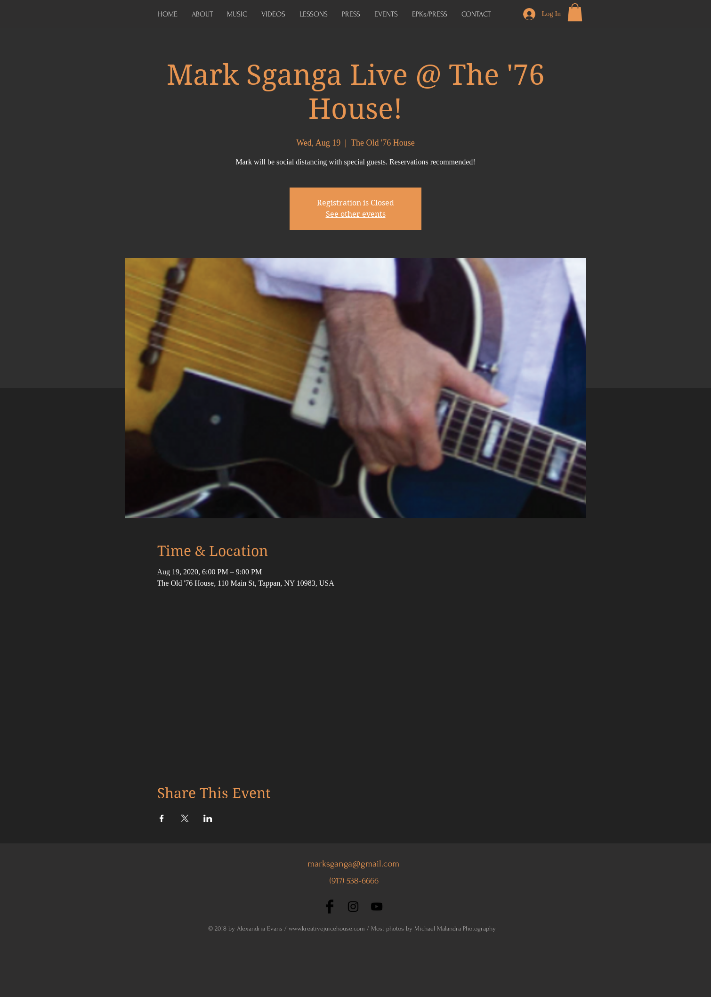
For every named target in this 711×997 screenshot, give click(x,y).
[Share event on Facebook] (161, 818)
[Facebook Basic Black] (330, 906)
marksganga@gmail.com (353, 863)
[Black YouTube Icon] (377, 906)
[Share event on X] (184, 818)
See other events (356, 214)
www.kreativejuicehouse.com (327, 928)
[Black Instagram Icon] (353, 906)
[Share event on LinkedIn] (207, 818)
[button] (429, 14)
